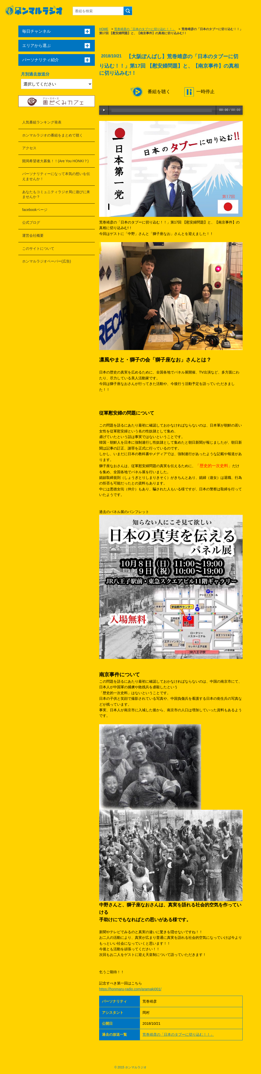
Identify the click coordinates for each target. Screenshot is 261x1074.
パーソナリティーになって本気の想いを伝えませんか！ (56, 176)
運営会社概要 (33, 235)
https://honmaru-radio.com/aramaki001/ (130, 989)
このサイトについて (38, 248)
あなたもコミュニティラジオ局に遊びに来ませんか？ (56, 194)
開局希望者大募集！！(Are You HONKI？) (55, 161)
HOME (103, 29)
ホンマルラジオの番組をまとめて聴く (52, 135)
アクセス (29, 148)
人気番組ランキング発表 (41, 122)
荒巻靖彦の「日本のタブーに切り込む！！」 (144, 29)
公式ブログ (31, 222)
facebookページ (34, 210)
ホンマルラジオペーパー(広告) (46, 261)
